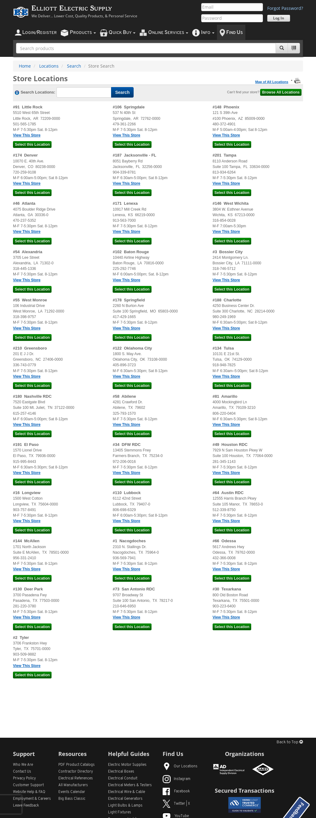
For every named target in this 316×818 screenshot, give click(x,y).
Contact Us (22, 772)
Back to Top (289, 742)
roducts (83, 32)
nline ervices (168, 32)
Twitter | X (176, 804)
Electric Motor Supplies (127, 765)
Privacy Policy (24, 778)
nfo (207, 32)
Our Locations (180, 766)
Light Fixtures (119, 812)
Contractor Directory (75, 772)
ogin (39, 32)
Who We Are (23, 765)
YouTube (176, 816)
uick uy (122, 32)
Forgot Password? (285, 8)
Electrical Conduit (122, 778)
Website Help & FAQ (29, 792)
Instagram (176, 779)
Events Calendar (71, 792)
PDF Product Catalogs (76, 765)
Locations (49, 66)
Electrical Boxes (121, 772)
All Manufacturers (73, 785)
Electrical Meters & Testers (130, 785)
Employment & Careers (32, 799)
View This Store (26, 135)
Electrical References (75, 778)
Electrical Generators (125, 799)
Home (25, 66)
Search (74, 66)
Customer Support (28, 785)
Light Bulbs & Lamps (125, 806)
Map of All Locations (271, 82)
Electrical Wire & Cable (126, 792)
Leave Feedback (26, 806)
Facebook (176, 791)
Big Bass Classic (71, 799)
